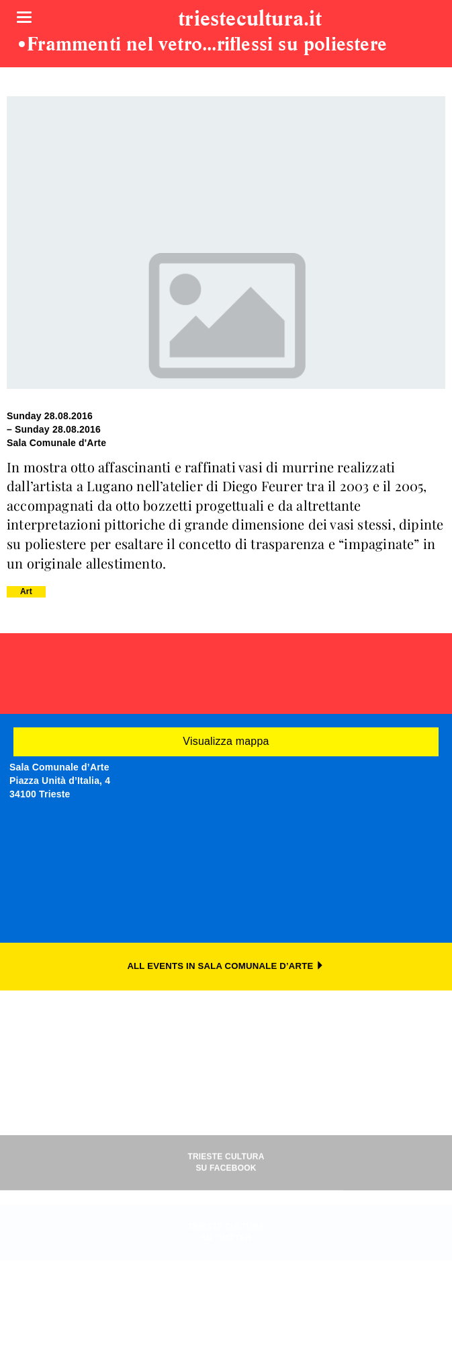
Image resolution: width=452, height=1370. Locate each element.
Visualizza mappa (226, 741)
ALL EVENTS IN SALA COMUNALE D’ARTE (225, 966)
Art (26, 591)
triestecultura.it (250, 19)
